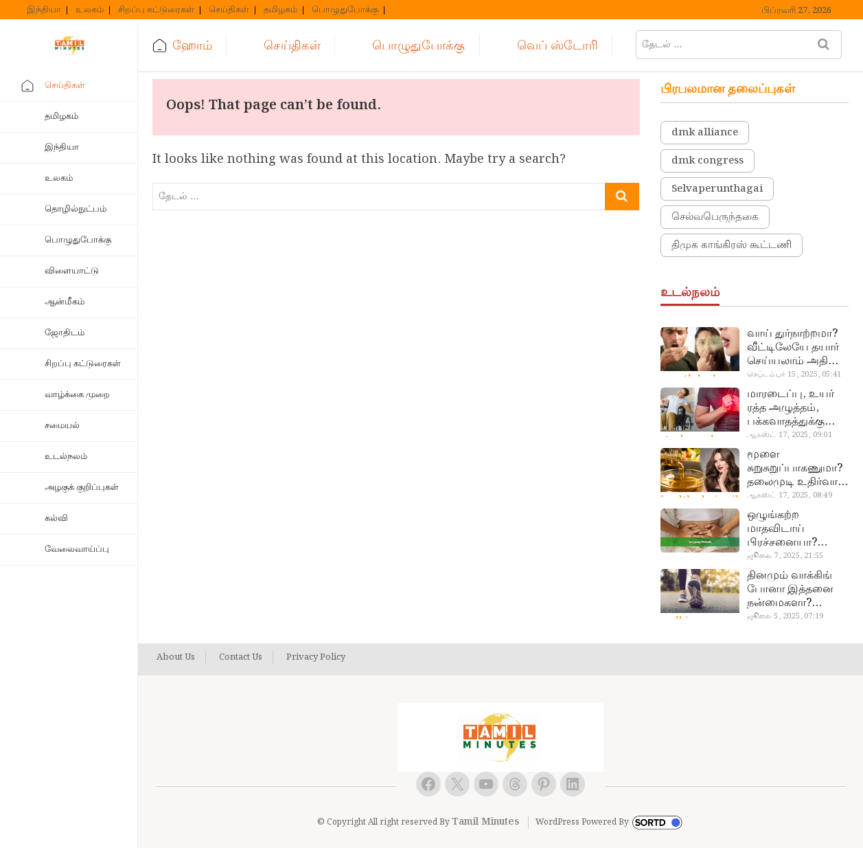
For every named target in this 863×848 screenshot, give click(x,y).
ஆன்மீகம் (64, 302)
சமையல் (62, 426)
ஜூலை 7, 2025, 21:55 (785, 556)
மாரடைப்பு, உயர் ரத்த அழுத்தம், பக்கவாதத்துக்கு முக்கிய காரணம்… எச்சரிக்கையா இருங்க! (792, 408)
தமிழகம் (280, 10)
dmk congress (707, 161)
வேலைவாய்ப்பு (77, 549)
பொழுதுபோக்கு (345, 10)
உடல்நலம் (66, 456)
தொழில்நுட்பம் (75, 209)
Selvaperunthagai (717, 189)
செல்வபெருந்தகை (715, 217)
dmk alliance (704, 132)
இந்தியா (44, 10)
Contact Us (240, 658)
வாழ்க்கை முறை (77, 395)
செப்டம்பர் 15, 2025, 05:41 (794, 374)
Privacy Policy (315, 658)
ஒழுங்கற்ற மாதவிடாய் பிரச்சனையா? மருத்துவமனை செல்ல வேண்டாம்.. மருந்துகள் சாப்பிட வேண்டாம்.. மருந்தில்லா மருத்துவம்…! (795, 529)
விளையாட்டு (72, 271)
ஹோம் (192, 46)
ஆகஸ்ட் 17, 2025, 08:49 (789, 495)
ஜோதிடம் (64, 333)
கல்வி (56, 518)
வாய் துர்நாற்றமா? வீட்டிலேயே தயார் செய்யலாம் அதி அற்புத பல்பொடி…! (797, 347)
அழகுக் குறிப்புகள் (82, 487)
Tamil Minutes (485, 821)
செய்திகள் (229, 10)
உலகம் (90, 10)
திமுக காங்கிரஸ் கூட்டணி (731, 245)
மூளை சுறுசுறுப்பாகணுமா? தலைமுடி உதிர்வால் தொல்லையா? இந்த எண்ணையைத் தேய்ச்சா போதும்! (797, 468)
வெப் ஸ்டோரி (557, 46)
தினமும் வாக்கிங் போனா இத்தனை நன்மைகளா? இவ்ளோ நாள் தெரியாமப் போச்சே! (790, 589)
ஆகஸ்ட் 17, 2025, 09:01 (789, 435)
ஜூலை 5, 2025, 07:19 (785, 616)
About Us (176, 658)
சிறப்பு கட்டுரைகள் (156, 10)
